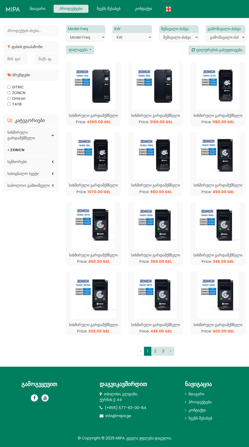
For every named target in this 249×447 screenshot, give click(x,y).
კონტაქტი (143, 8)
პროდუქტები (71, 8)
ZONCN (18, 93)
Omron (18, 98)
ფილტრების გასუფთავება (217, 50)
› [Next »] (170, 351)
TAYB (17, 104)
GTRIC (18, 87)
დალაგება (78, 49)
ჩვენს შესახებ (108, 8)
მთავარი (40, 8)
